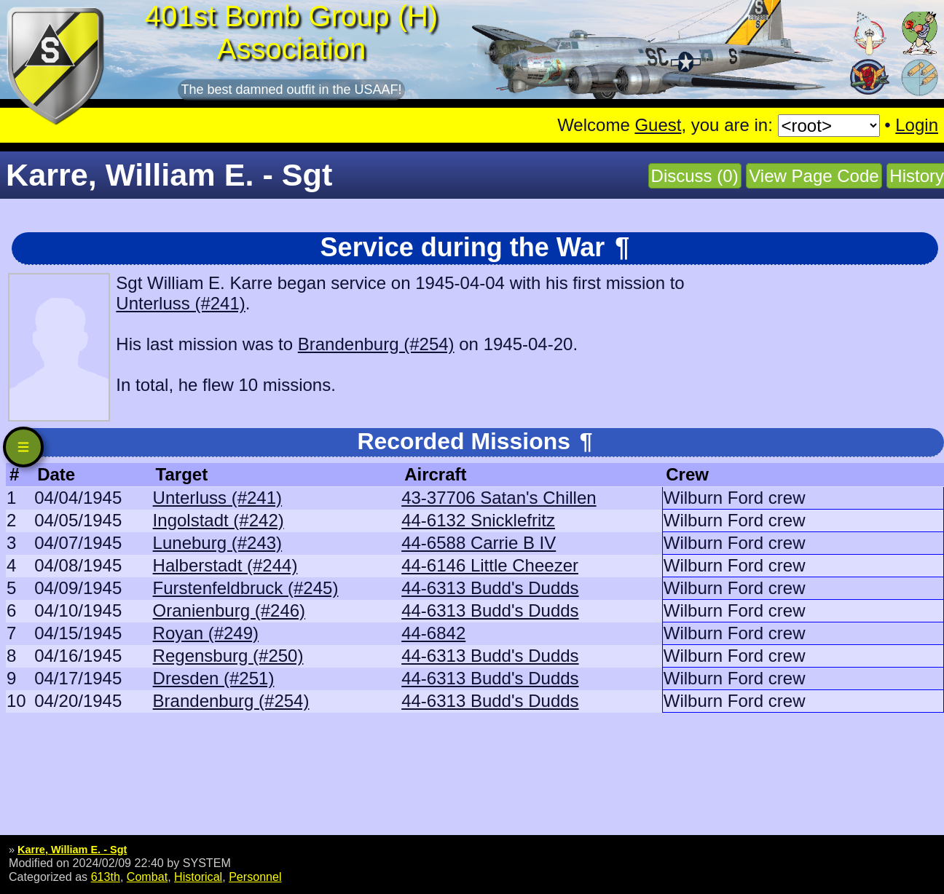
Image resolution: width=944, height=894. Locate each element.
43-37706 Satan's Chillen (498, 497)
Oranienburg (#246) (229, 610)
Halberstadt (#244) (225, 565)
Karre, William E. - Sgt (72, 849)
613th (105, 876)
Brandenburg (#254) (376, 344)
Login (916, 125)
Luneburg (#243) (217, 543)
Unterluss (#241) (180, 303)
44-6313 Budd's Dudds (489, 588)
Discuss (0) (695, 176)
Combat (147, 876)
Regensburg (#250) (228, 655)
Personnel (255, 876)
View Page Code (813, 176)
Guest (657, 125)
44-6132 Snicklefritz (478, 520)
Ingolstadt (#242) (218, 520)
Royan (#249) (206, 633)
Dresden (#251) (214, 678)
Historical (198, 876)
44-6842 (433, 633)
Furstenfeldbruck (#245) (246, 588)
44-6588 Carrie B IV (478, 543)
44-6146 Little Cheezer (489, 565)
